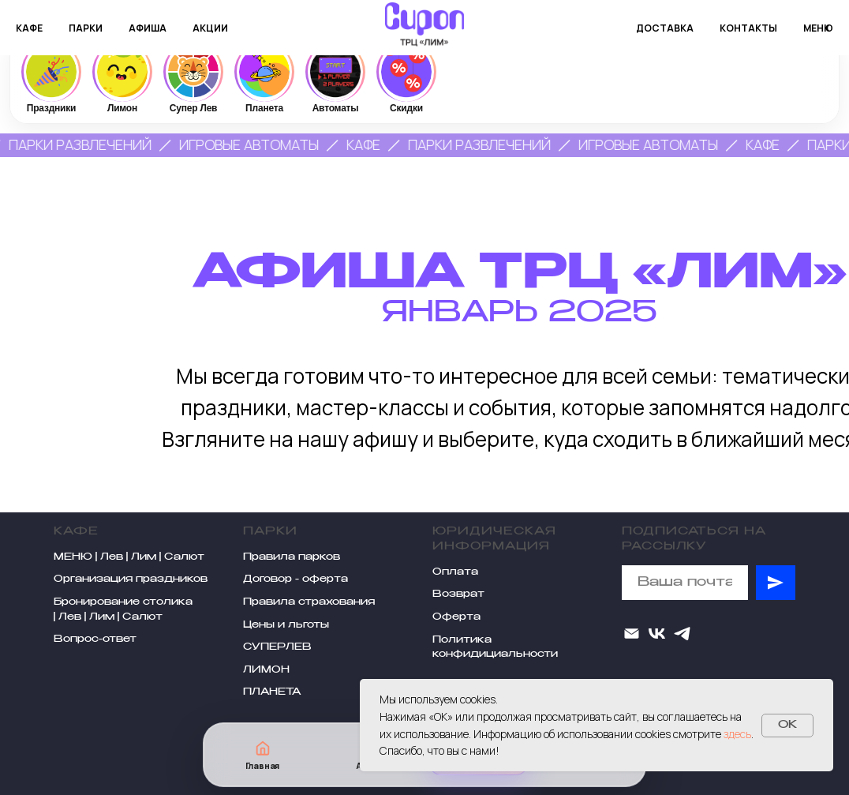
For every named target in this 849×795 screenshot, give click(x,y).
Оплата (455, 572)
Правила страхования (309, 602)
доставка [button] (665, 28)
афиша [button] (147, 28)
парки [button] (86, 28)
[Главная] (262, 755)
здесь (737, 733)
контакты (748, 28)
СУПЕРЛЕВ (277, 647)
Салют (184, 557)
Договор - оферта (295, 579)
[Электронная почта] (631, 633)
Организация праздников (131, 579)
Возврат (458, 594)
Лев (111, 557)
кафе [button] (29, 28)
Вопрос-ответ (95, 639)
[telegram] (682, 633)
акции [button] (210, 28)
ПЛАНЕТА (272, 692)
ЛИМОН (266, 670)
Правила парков (291, 557)
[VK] (657, 633)
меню (818, 28)
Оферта (456, 617)
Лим (143, 557)
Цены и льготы (286, 625)
